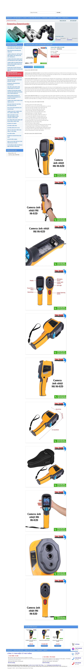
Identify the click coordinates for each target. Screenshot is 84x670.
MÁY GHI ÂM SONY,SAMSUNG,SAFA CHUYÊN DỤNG (14, 108)
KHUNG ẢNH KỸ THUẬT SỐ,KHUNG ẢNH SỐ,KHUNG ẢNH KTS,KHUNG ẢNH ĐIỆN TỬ (15, 69)
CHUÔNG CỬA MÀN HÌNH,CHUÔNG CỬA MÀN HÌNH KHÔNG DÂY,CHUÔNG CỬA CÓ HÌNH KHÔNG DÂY (14, 92)
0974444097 (58, 39)
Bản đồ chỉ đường (11, 662)
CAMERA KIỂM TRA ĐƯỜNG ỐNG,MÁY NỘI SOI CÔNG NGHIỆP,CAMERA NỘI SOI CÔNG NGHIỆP (14, 64)
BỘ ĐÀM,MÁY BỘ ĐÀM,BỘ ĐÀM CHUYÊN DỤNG (13, 84)
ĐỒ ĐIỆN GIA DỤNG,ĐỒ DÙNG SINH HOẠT (14, 136)
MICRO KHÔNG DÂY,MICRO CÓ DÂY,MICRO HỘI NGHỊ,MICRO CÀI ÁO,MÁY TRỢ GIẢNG (13, 97)
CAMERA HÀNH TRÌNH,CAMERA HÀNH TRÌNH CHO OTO (15, 101)
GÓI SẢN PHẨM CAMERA (12, 139)
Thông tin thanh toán (30, 650)
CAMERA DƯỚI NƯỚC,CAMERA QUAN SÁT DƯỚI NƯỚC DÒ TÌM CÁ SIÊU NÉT (14, 60)
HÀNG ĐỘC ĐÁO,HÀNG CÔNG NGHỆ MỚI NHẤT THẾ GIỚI (14, 80)
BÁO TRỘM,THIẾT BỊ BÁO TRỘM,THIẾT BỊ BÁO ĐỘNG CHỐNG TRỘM (14, 120)
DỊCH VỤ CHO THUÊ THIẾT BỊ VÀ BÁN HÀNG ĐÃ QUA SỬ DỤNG (14, 142)
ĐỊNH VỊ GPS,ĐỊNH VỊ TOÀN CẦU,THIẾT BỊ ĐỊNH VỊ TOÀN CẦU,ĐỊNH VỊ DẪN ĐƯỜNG (13, 116)
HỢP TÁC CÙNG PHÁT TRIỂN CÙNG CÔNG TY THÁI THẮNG (14, 131)
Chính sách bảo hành (18, 650)
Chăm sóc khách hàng (11, 20)
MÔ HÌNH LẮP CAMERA (11, 123)
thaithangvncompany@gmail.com (54, 665)
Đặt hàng (55, 56)
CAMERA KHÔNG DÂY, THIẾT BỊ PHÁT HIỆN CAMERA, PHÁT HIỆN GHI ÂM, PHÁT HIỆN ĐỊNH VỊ (14, 55)
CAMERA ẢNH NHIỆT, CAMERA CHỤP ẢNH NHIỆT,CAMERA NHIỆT (38, 44)
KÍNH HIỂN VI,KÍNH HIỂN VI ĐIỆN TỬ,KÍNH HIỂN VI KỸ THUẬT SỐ (13, 88)
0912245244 (69, 39)
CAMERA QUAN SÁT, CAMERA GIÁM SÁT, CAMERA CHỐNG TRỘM (14, 112)
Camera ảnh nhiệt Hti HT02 (44, 640)
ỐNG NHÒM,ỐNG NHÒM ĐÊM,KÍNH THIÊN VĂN (14, 51)
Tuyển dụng (39, 650)
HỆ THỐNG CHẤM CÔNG (12, 125)
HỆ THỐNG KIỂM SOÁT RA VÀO (13, 127)
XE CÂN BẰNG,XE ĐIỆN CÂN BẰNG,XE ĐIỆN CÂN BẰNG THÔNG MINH (14, 146)
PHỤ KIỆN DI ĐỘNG (11, 133)
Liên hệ (45, 650)
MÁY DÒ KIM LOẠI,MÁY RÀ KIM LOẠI (14, 77)
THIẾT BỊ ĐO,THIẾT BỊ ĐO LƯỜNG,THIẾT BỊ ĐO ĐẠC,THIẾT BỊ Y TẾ (14, 74)
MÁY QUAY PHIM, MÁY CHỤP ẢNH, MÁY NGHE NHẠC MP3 (14, 105)
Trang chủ (9, 650)
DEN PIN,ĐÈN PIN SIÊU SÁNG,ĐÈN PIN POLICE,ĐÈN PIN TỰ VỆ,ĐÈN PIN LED (14, 47)
